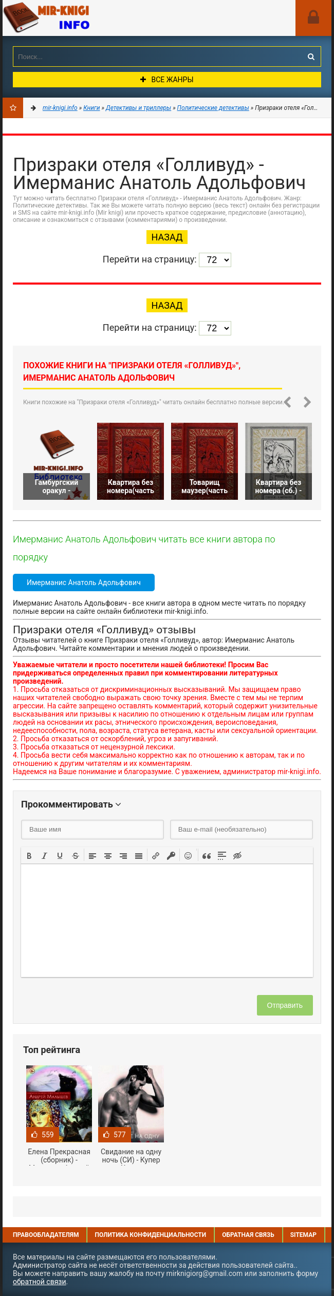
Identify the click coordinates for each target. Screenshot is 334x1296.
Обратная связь (248, 1234)
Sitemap (303, 1234)
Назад (167, 237)
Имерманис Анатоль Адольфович (84, 582)
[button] (29, 855)
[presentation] (29, 854)
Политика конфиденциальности (150, 1234)
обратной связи (39, 1282)
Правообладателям (46, 1234)
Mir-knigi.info (80, 18)
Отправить (285, 1005)
